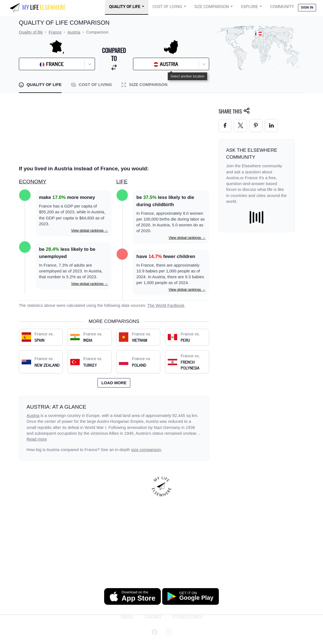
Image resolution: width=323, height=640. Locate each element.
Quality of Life (124, 6)
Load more (114, 383)
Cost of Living (167, 6)
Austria (33, 415)
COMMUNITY (282, 6)
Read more (37, 439)
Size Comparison (211, 6)
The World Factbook (165, 305)
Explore (249, 6)
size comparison (146, 449)
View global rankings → (89, 230)
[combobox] (36, 64)
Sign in (307, 7)
